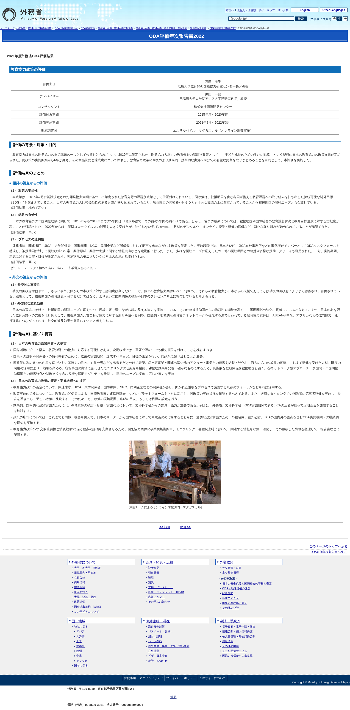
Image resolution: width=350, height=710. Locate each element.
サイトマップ (266, 10)
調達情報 (227, 641)
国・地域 (78, 621)
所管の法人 (81, 592)
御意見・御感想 (246, 10)
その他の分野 (230, 608)
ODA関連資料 (88, 28)
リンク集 (283, 10)
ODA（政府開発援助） (66, 28)
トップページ (7, 28)
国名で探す (81, 665)
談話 (151, 577)
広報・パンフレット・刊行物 (166, 592)
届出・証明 (155, 636)
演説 (151, 582)
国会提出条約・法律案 (88, 606)
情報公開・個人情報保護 (237, 631)
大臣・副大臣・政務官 (88, 567)
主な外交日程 (230, 572)
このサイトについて (86, 611)
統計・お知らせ (157, 660)
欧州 (79, 651)
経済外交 (227, 593)
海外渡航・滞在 (158, 621)
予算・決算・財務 (85, 597)
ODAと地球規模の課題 (40, 28)
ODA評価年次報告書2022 (223, 28)
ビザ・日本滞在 (157, 655)
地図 (173, 697)
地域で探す (81, 626)
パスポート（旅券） (160, 631)
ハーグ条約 (155, 641)
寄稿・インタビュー (160, 587)
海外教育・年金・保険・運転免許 (168, 646)
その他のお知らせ (159, 601)
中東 (79, 655)
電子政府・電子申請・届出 (238, 626)
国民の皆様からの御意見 (237, 655)
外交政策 (20, 28)
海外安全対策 (156, 626)
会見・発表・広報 (159, 562)
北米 (79, 641)
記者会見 (153, 567)
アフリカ (81, 660)
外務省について (84, 562)
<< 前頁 (164, 527)
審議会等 (79, 587)
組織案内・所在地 (85, 572)
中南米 (80, 646)
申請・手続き (230, 621)
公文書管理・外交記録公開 (238, 636)
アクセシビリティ (151, 678)
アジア (80, 631)
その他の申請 (230, 646)
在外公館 (79, 577)
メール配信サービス (234, 651)
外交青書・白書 (232, 567)
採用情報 (79, 582)
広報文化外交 (230, 598)
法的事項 (130, 678)
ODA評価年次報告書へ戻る (329, 552)
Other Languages (333, 10)
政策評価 (79, 601)
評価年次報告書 (198, 28)
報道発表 (153, 572)
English (305, 10)
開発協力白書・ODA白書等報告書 (115, 28)
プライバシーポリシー (181, 678)
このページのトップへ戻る (328, 546)
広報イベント (156, 597)
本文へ (230, 10)
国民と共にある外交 (234, 603)
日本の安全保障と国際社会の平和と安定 (247, 583)
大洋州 (80, 636)
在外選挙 (153, 651)
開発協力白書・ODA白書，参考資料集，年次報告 (161, 28)
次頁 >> (185, 527)
